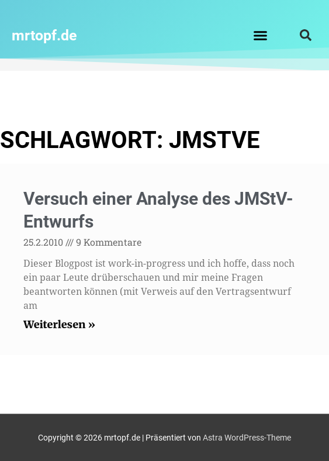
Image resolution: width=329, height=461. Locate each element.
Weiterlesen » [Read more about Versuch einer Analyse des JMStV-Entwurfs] (59, 324)
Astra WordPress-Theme (247, 437)
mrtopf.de (44, 35)
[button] (261, 35)
